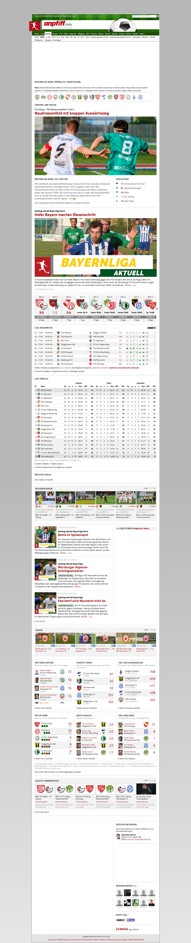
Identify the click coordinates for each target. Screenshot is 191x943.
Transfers (109, 90)
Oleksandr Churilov (89, 737)
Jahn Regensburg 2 (100, 356)
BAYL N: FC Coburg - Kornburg (83, 797)
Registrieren (67, 16)
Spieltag (48, 90)
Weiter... (64, 198)
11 (122, 183)
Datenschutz (68, 939)
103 (110, 701)
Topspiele (89, 90)
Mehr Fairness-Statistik (87, 708)
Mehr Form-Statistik (44, 758)
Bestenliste (50, 87)
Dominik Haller (46, 678)
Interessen (108, 87)
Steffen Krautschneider (49, 686)
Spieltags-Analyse (77, 371)
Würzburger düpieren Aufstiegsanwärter (73, 569)
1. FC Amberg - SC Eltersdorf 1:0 (62, 649)
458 (152, 692)
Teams (72, 90)
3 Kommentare (82, 801)
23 (69, 671)
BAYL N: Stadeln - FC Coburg (43, 516)
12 (153, 724)
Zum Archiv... (41, 621)
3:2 (120, 340)
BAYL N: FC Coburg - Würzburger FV (124, 797)
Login (74, 16)
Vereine (117, 90)
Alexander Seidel (88, 744)
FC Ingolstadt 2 (99, 340)
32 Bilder (71, 506)
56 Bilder (91, 506)
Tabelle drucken (57, 463)
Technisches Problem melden (93, 939)
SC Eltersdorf (66, 348)
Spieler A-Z (39, 90)
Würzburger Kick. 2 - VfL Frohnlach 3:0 (105, 649)
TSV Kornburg (98, 363)
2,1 (111, 752)
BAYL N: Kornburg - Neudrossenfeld (103, 797)
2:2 (120, 363)
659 (152, 678)
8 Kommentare (61, 801)
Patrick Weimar (130, 751)
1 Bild (113, 506)
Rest (133, 87)
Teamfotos (64, 90)
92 (111, 680)
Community (67, 87)
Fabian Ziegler (45, 670)
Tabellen (55, 90)
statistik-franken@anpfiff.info (138, 839)
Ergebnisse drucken (60, 371)
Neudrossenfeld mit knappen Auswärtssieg (72, 113)
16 (69, 679)
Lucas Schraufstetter (48, 694)
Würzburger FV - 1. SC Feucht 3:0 (145, 649)
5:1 (120, 348)
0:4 (120, 332)
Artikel (42, 87)
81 (122, 188)
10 (69, 723)
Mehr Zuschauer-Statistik (129, 708)
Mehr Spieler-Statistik (86, 758)
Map (128, 87)
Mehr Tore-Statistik (44, 708)
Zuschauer (137, 90)
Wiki (130, 90)
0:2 (120, 356)
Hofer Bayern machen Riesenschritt (65, 214)
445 (152, 699)
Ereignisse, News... (141, 528)
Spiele (138, 87)
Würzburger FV (66, 359)
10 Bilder (51, 506)
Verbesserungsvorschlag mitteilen (120, 939)
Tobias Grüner (87, 751)
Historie (100, 87)
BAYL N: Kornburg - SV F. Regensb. (85, 516)
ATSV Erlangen (66, 352)
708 (152, 671)
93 (111, 687)
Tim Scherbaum (88, 723)
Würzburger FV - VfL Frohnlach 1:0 (43, 649)
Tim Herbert (128, 744)
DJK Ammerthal (67, 356)
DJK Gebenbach (67, 363)
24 (122, 192)
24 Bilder (132, 506)
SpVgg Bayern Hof (68, 344)
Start (37, 87)
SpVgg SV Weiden (100, 332)
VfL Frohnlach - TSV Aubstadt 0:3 (83, 649)
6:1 (120, 352)
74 (134, 885)
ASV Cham (65, 340)
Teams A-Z (80, 90)
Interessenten (119, 87)
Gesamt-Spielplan (43, 371)
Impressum (52, 939)
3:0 (120, 344)
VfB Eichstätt (98, 336)
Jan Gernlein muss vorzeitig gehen (143, 797)
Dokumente (77, 87)
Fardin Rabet (129, 737)
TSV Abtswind (66, 336)
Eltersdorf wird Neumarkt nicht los (82, 600)
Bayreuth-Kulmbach (42, 16)
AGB (60, 939)
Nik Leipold (44, 703)
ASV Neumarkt (99, 359)
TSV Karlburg (66, 332)
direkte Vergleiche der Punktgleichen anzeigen (54, 467)
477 (152, 685)
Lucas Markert (129, 723)
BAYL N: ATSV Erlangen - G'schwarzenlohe (105, 516)
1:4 (120, 336)
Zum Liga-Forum (42, 811)
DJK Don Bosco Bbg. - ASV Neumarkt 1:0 (124, 649)
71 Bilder (152, 506)
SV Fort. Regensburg (101, 344)
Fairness (86, 87)
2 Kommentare (41, 801)
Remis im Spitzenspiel (73, 534)
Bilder (59, 87)
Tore (96, 90)
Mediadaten (139, 939)
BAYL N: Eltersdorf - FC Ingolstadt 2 (64, 516)
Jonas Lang (86, 730)
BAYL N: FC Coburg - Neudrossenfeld (124, 516)
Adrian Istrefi (129, 730)
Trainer (101, 90)
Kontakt (77, 939)
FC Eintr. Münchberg (101, 352)
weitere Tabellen (42, 463)
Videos (124, 90)
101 (110, 694)
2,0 (111, 724)
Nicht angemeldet (56, 16)
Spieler (145, 87)
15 (122, 201)
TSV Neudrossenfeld (101, 348)
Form (93, 87)
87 (111, 673)
